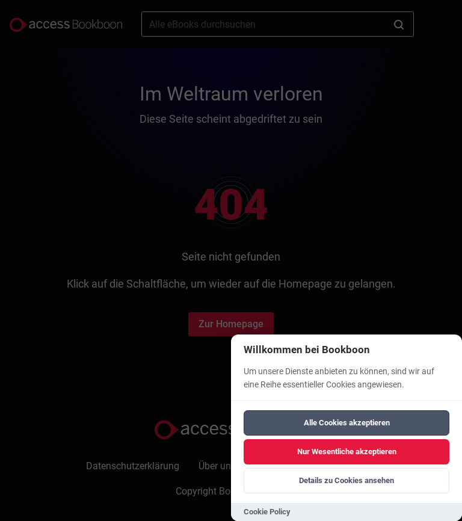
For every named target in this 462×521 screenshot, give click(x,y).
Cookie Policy (267, 511)
